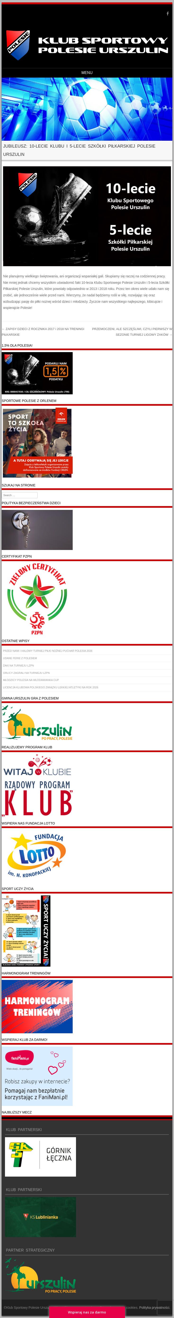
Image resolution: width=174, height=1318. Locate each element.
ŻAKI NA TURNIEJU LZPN (18, 665)
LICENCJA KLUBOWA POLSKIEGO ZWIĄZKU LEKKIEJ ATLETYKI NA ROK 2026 (50, 687)
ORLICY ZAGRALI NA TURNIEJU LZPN (26, 672)
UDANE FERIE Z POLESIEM (20, 658)
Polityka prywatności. (154, 1307)
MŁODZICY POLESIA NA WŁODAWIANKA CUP (31, 680)
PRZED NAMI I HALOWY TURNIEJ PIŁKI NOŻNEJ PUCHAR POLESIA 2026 (47, 650)
